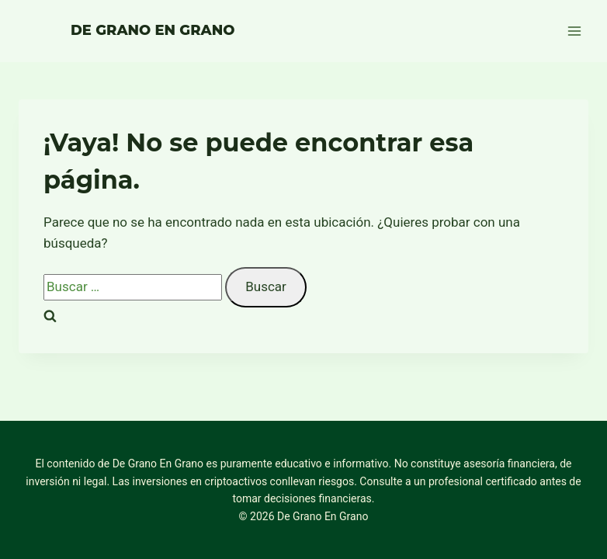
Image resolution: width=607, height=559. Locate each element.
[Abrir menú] (574, 31)
